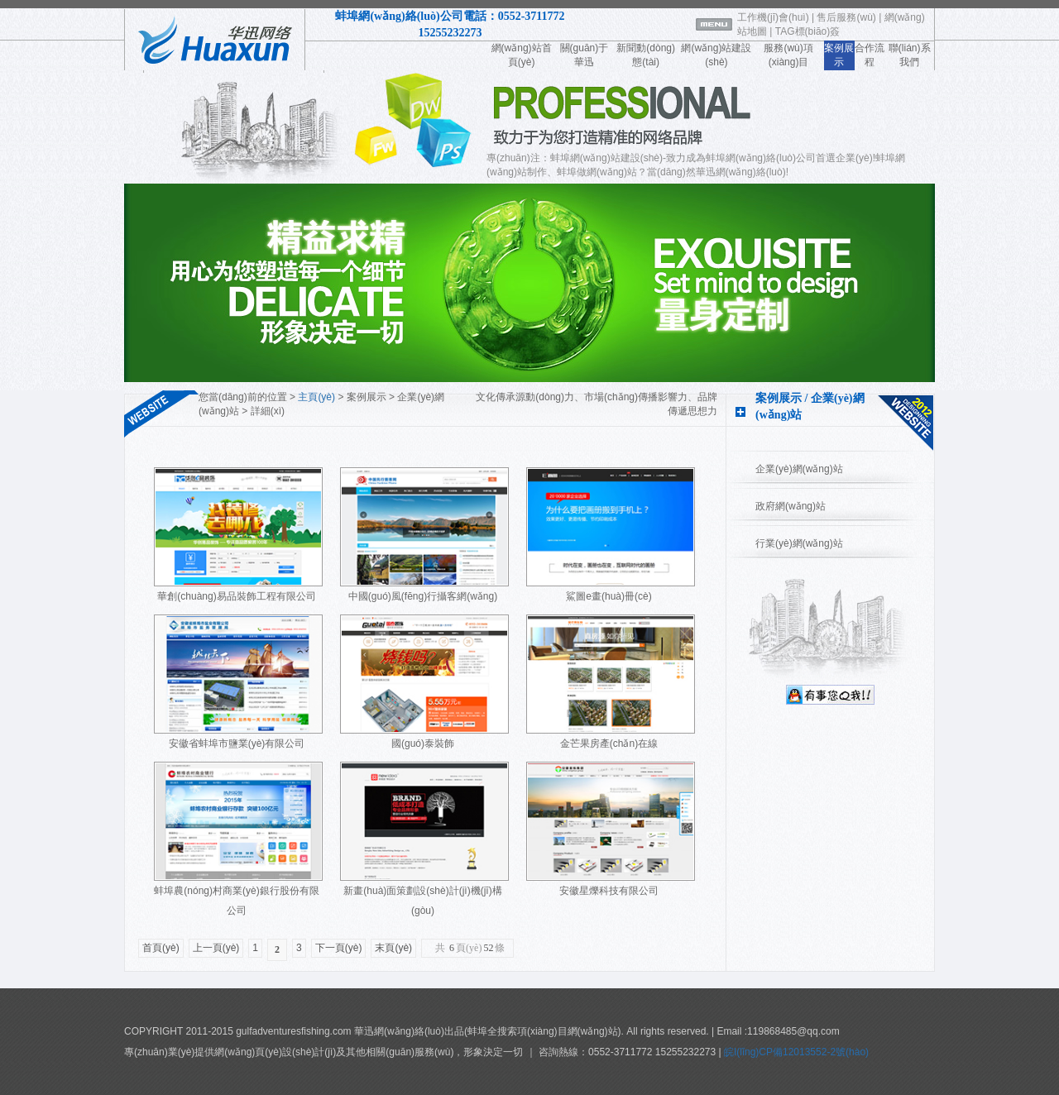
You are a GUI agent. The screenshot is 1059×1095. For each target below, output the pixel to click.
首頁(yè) (161, 948)
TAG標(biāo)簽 (807, 31)
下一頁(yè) (338, 948)
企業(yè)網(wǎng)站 (799, 469)
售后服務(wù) (846, 17)
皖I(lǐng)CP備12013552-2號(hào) (795, 1052)
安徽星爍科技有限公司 (609, 891)
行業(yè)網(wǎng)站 (799, 543)
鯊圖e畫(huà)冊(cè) (608, 596)
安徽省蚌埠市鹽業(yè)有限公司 (237, 743)
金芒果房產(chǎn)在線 (609, 743)
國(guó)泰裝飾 (422, 743)
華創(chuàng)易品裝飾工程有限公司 (236, 596)
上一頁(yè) (216, 948)
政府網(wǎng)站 (790, 506)
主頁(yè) (316, 397)
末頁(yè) (393, 948)
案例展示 (366, 397)
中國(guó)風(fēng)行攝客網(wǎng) (422, 596)
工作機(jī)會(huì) (773, 17)
